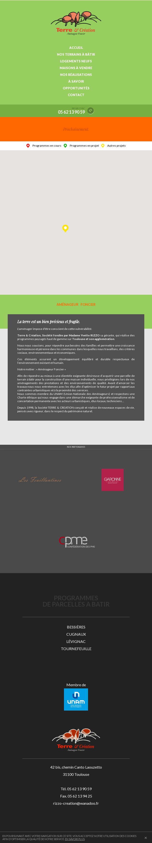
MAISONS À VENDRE (76, 68)
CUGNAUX (76, 634)
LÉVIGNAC (76, 641)
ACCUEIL (76, 48)
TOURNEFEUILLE (76, 648)
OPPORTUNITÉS (76, 88)
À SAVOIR (76, 81)
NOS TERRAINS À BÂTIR (76, 54)
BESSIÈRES (76, 627)
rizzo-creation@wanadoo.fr (76, 803)
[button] (65, 229)
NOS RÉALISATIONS (76, 75)
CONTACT (76, 95)
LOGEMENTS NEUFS (76, 61)
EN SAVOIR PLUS (75, 839)
